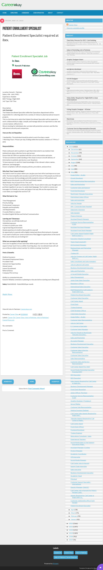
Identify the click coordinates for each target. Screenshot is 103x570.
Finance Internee (76, 216)
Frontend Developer (77, 430)
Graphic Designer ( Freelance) (81, 401)
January (73, 519)
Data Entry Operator (78, 210)
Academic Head (76, 476)
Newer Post (8, 381)
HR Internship (75, 457)
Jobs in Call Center (77, 323)
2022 (71, 523)
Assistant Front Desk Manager (81, 230)
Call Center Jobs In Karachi (80, 463)
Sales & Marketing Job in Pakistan (78, 50)
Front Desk (74, 304)
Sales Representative (78, 358)
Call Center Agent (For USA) (80, 367)
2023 (71, 147)
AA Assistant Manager (78, 245)
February (74, 516)
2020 (71, 530)
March (73, 513)
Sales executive (76, 470)
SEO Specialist (76, 375)
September (75, 159)
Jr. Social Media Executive (79, 274)
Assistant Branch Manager (80, 219)
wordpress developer (74, 69)
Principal (74, 479)
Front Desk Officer (77, 427)
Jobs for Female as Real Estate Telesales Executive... (81, 334)
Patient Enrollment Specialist (22, 28)
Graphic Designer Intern (75, 59)
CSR (68, 88)
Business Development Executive (82, 268)
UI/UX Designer (72, 79)
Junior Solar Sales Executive (80, 280)
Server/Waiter (75, 404)
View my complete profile (75, 28)
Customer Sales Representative (81, 320)
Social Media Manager (78, 460)
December (74, 149)
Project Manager (76, 451)
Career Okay (20, 317)
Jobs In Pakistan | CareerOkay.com (66, 557)
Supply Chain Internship (79, 466)
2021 (71, 527)
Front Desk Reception (78, 389)
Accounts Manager (77, 341)
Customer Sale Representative (81, 407)
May (72, 172)
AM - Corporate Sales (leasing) (81, 206)
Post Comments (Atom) (36, 388)
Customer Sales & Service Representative (79, 351)
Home (32, 381)
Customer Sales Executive (79, 298)
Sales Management (77, 277)
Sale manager (75, 213)
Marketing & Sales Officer (80, 197)
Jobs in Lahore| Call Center (80, 265)
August (73, 162)
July (72, 166)
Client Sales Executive (78, 314)
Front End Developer (78, 191)
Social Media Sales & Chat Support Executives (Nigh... (82, 443)
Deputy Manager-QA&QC (80, 487)
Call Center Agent (77, 301)
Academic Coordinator (78, 454)
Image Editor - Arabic (78, 175)
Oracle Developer (77, 178)
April (72, 510)
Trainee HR (74, 253)
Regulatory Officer (77, 283)
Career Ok (11, 317)
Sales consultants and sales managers (83, 261)
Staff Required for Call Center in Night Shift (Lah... (82, 291)
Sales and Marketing (78, 184)
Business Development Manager (82, 386)
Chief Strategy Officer (78, 310)
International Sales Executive (80, 287)
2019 (71, 533)
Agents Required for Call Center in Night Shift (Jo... (82, 496)
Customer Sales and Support (80, 188)
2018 (71, 536)
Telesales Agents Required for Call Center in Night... (82, 419)
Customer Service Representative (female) (81, 128)
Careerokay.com (26, 309)
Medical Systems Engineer (80, 410)
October (74, 156)
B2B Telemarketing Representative (83, 181)
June (72, 169)
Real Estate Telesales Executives (82, 194)
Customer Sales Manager (79, 329)
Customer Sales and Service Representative (80, 363)
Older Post (55, 381)
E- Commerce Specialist (79, 326)
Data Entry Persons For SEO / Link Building (81, 40)
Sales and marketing (77, 200)
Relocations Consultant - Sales (81, 436)
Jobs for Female (76, 203)
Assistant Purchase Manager (80, 227)
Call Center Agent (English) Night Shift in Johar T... (82, 234)
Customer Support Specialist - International (81, 483)
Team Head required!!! (78, 242)
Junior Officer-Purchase (79, 393)
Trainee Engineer (76, 307)
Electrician (70, 119)
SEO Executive (76, 378)
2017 (71, 540)
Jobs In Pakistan (30, 317)
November (75, 153)
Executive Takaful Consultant (81, 239)
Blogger (55, 563)
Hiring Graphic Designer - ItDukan (78, 109)
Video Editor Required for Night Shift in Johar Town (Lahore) (82, 99)
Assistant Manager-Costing (80, 448)
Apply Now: (7, 294)
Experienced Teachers (78, 439)
